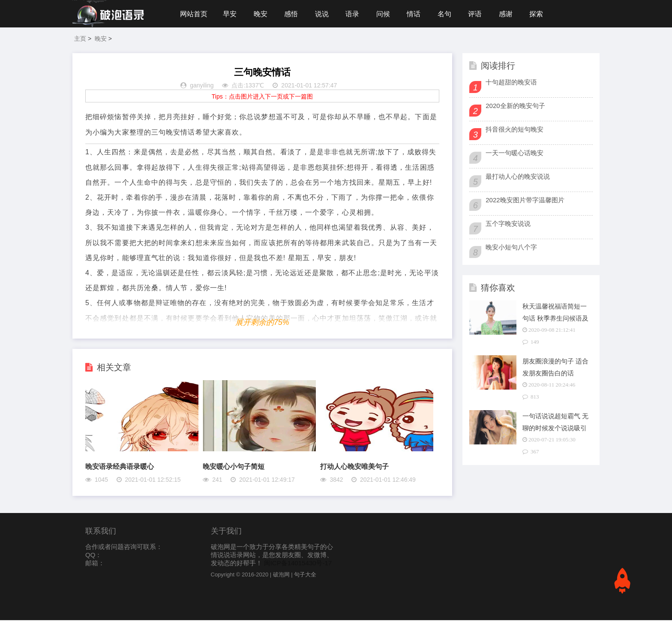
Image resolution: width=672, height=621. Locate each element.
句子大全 (305, 575)
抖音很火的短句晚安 (514, 130)
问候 (386, 14)
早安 (230, 14)
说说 (323, 14)
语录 (354, 14)
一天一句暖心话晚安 (514, 153)
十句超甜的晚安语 (511, 83)
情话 (416, 14)
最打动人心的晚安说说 (518, 177)
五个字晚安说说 (508, 224)
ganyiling (201, 86)
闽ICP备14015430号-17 (298, 563)
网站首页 (193, 14)
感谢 (510, 14)
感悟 (292, 14)
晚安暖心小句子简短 (233, 467)
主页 (80, 39)
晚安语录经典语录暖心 (119, 467)
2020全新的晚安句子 (515, 106)
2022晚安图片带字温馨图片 (525, 200)
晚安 (261, 14)
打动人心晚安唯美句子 (354, 467)
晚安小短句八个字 (511, 248)
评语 (479, 14)
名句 (448, 14)
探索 (541, 14)
